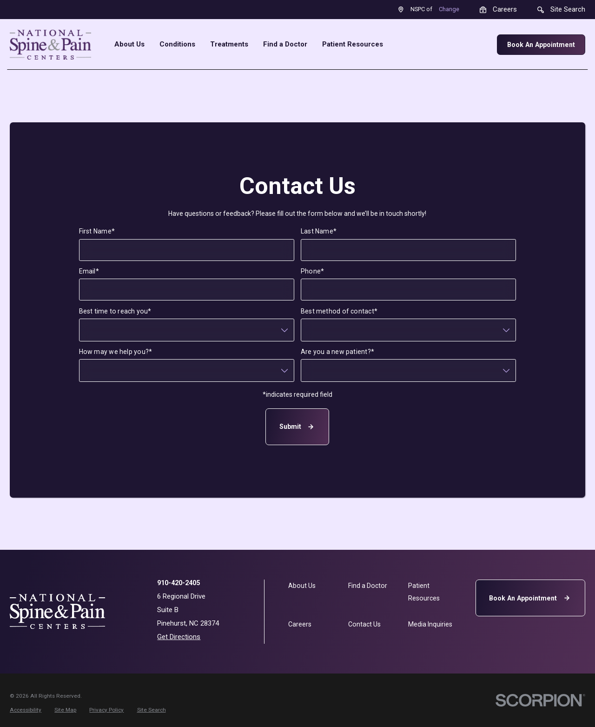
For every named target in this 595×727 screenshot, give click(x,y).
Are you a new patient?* (337, 351)
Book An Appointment (541, 44)
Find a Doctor (367, 585)
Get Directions (178, 637)
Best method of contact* (339, 310)
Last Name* (319, 231)
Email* (89, 271)
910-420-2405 (178, 583)
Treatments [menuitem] (229, 44)
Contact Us (364, 624)
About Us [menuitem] (129, 44)
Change (449, 9)
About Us (302, 585)
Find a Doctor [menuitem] (285, 44)
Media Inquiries (430, 624)
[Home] (50, 45)
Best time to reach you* (115, 310)
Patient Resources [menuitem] (352, 44)
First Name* (97, 231)
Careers (299, 624)
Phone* (312, 271)
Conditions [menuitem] (177, 44)
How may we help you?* (115, 351)
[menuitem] (25, 710)
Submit (297, 427)
